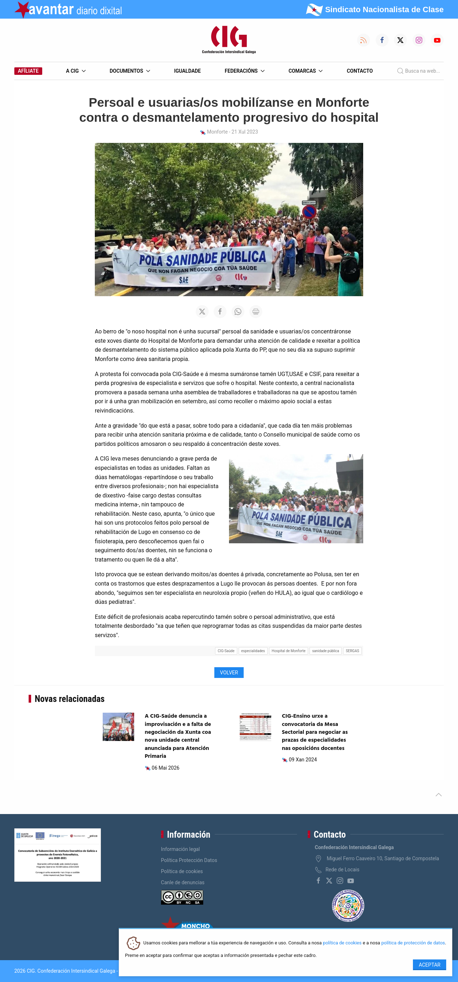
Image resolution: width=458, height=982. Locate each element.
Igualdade (187, 71)
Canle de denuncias (183, 882)
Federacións (245, 71)
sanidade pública (325, 651)
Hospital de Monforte (288, 651)
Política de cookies (182, 871)
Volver (229, 672)
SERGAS (352, 651)
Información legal (180, 849)
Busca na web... (418, 70)
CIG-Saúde (226, 651)
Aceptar (429, 965)
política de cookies (342, 943)
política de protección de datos (413, 943)
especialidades (253, 651)
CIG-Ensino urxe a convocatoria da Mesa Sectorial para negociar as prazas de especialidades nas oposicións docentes (315, 732)
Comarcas (305, 71)
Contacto (360, 71)
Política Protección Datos (189, 860)
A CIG (76, 71)
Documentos (129, 71)
